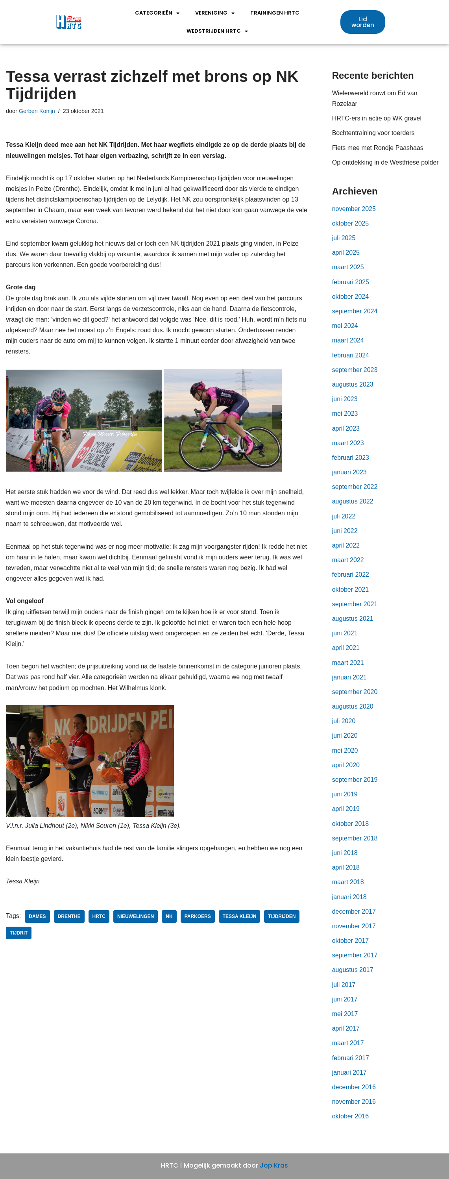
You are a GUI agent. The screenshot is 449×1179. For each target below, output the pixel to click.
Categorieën (157, 13)
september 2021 (355, 604)
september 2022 (355, 486)
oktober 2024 (350, 296)
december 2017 (354, 911)
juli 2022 (344, 516)
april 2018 (346, 867)
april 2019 (346, 808)
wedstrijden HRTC (217, 31)
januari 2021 (349, 677)
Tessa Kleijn (240, 916)
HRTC (98, 916)
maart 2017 (348, 1043)
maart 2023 (348, 443)
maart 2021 (348, 662)
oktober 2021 (350, 589)
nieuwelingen (135, 916)
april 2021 (346, 647)
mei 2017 (345, 1014)
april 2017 (346, 1028)
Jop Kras (274, 1165)
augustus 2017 (352, 969)
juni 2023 (345, 399)
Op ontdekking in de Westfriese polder (385, 162)
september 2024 (355, 311)
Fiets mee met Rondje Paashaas (377, 147)
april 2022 (346, 545)
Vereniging (215, 13)
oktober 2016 (350, 1116)
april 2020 (346, 765)
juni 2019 (345, 794)
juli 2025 (344, 238)
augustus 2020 (352, 706)
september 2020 (355, 692)
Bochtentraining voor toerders (373, 133)
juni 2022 (345, 530)
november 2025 (354, 208)
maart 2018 (348, 882)
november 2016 (354, 1101)
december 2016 (354, 1087)
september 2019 (355, 779)
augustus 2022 (352, 501)
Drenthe (69, 916)
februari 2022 (350, 574)
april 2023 (346, 428)
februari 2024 (350, 355)
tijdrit (19, 933)
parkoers (198, 916)
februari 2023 (350, 457)
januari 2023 (349, 472)
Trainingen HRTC (274, 13)
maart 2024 (348, 340)
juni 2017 (345, 999)
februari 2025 (350, 282)
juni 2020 (345, 735)
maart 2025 (348, 267)
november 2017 (354, 926)
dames (37, 916)
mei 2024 (345, 325)
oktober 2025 (350, 223)
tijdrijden (282, 916)
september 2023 (355, 369)
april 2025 (346, 252)
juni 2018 (345, 853)
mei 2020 (345, 750)
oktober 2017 (350, 940)
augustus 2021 (352, 618)
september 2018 (355, 838)
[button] (362, 22)
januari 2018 (349, 897)
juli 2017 (344, 984)
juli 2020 (344, 721)
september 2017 (355, 955)
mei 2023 (345, 413)
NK (169, 916)
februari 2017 (350, 1058)
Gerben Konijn (37, 111)
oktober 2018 (350, 823)
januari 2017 (349, 1072)
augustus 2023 (352, 384)
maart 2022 (348, 560)
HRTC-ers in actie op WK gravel (376, 118)
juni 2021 (345, 633)
